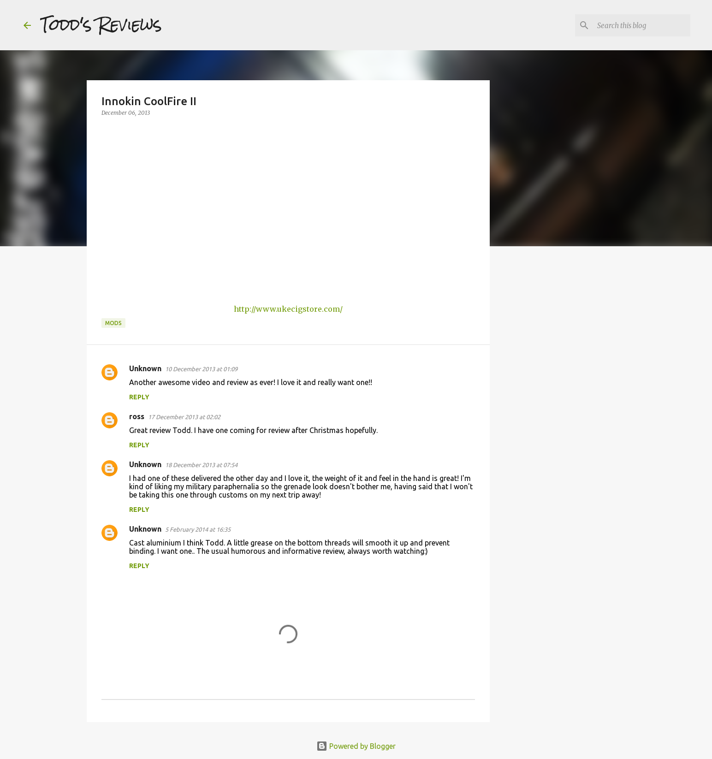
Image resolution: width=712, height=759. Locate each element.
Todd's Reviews (101, 24)
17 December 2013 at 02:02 (184, 417)
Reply (139, 397)
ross (136, 416)
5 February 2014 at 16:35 (198, 529)
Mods (113, 323)
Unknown (145, 368)
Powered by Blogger (356, 746)
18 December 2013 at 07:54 (201, 465)
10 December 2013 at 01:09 (201, 369)
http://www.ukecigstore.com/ (288, 309)
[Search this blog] (641, 25)
